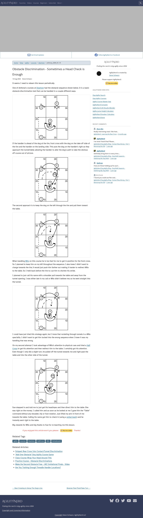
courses (33, 63)
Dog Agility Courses (99, 98)
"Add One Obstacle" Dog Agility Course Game (34, 454)
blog (21, 63)
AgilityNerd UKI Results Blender (104, 108)
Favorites (22, 3)
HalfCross (40, 441)
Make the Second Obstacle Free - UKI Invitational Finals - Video (42, 464)
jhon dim (100, 129)
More (59, 3)
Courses (36, 3)
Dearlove (40, 88)
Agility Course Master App (102, 101)
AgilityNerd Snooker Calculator (103, 114)
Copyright (58, 515)
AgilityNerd (9, 3)
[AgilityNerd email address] (135, 501)
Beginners (43, 3)
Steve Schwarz (114, 75)
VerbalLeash (56, 441)
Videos (29, 3)
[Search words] (140, 3)
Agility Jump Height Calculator (103, 111)
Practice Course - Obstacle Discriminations (33, 461)
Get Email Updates (36, 55)
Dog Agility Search (99, 95)
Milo (27, 261)
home (16, 63)
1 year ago (109, 146)
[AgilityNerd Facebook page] (117, 501)
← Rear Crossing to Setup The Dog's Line (27, 488)
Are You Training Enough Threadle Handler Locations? (38, 467)
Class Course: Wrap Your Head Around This (33, 458)
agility (27, 63)
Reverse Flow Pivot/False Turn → (78, 488)
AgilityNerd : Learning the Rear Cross (105, 134)
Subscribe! (52, 3)
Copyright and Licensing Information (16, 510)
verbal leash (72, 417)
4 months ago (122, 134)
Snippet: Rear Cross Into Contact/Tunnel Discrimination (38, 451)
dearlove (41, 63)
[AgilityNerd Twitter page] (123, 501)
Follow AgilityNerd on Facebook (107, 55)
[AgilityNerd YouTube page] (129, 501)
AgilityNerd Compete (100, 105)
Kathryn (100, 163)
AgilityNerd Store (99, 117)
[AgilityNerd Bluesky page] (112, 501)
